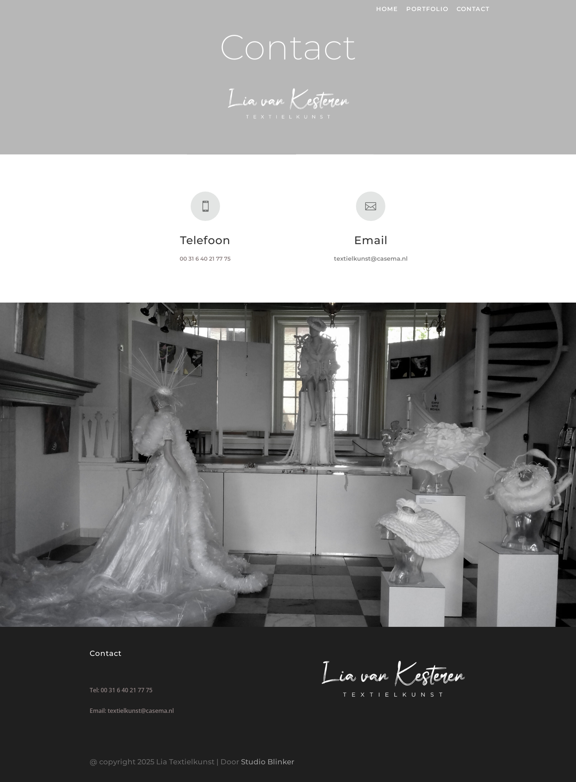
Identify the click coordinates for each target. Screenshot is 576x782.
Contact (473, 10)
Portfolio (427, 10)
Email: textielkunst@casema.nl (132, 711)
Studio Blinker (267, 761)
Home (387, 10)
